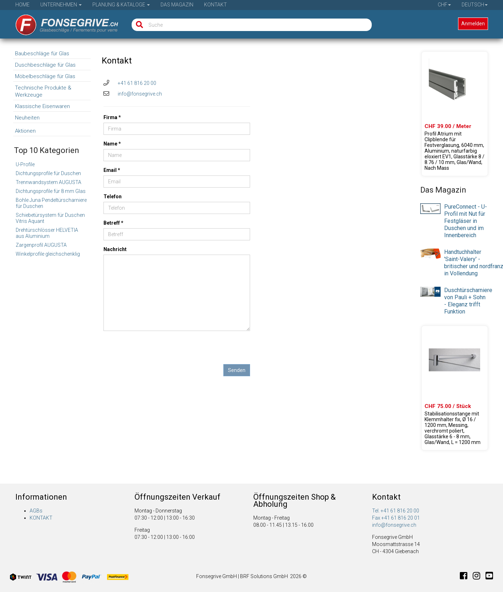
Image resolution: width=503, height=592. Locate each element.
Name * (112, 144)
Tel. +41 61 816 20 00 (395, 511)
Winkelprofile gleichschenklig (48, 254)
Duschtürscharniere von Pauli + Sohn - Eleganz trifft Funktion (468, 301)
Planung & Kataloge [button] (121, 4)
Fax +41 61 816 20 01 (396, 518)
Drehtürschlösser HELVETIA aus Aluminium (47, 233)
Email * (111, 170)
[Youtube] (489, 577)
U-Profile (25, 164)
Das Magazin (177, 4)
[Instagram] (479, 577)
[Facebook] (466, 577)
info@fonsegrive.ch (140, 94)
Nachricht (115, 249)
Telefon (112, 196)
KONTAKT (41, 518)
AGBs (36, 511)
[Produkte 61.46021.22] (455, 114)
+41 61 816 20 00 (137, 83)
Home (22, 4)
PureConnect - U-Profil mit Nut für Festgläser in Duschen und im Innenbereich (465, 221)
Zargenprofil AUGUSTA (41, 245)
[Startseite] (62, 22)
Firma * (112, 117)
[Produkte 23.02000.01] (455, 388)
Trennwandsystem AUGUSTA (48, 182)
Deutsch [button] (475, 4)
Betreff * (113, 223)
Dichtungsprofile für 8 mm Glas (51, 191)
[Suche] (138, 25)
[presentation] (157, 350)
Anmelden (473, 23)
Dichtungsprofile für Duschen (48, 173)
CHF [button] (444, 4)
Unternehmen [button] (61, 4)
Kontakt (215, 4)
